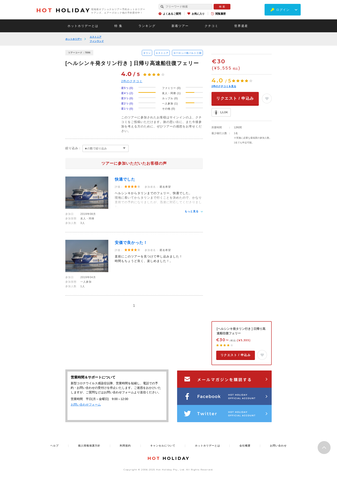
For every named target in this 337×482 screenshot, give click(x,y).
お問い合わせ (278, 445)
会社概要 (245, 445)
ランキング (147, 26)
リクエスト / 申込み (235, 98)
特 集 (118, 26)
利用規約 (125, 445)
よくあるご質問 (172, 13)
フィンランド (97, 41)
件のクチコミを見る (223, 86)
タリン (147, 53)
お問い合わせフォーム (86, 404)
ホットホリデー (73, 39)
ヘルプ (54, 445)
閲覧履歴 (220, 13)
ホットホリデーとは (82, 26)
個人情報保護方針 (89, 445)
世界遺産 (241, 26)
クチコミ (211, 26)
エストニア (95, 37)
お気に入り (198, 13)
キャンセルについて (162, 445)
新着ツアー (180, 26)
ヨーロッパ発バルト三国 (187, 53)
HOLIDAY (63, 10)
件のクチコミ (131, 81)
